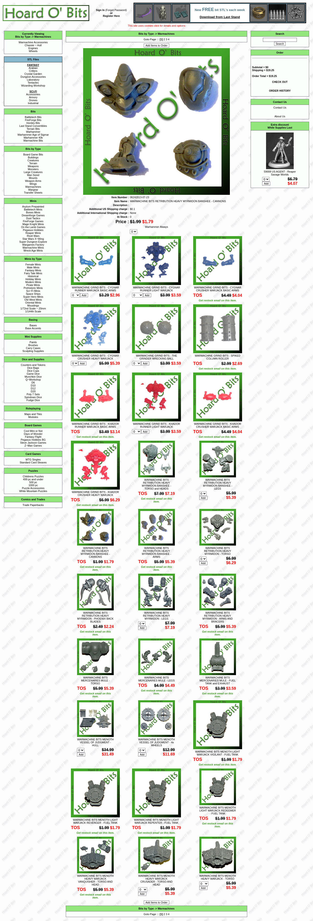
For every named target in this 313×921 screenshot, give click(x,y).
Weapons (33, 166)
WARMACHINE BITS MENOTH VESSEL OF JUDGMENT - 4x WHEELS (156, 742)
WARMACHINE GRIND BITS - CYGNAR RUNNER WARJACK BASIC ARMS (95, 289)
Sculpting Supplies (33, 351)
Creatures (33, 160)
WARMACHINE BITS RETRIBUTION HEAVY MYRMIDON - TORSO (217, 551)
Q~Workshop (33, 379)
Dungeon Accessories (33, 76)
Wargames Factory (33, 244)
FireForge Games (33, 221)
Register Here (111, 15)
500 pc (33, 482)
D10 (33, 385)
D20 (33, 391)
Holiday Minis (33, 279)
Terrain (33, 163)
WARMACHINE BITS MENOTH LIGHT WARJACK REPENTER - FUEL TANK (156, 821)
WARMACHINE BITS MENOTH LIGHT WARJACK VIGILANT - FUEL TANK (217, 753)
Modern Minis (33, 282)
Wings (33, 183)
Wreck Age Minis (33, 250)
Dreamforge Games (33, 215)
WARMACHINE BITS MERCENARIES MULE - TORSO (95, 680)
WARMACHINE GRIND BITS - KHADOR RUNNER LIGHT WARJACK (156, 425)
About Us (279, 116)
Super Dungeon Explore (33, 241)
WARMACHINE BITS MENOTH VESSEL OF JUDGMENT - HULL (95, 742)
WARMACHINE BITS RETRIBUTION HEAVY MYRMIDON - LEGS (156, 615)
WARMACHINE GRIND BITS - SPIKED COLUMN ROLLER (217, 357)
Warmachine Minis (33, 247)
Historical (33, 276)
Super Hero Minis (33, 296)
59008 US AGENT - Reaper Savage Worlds (280, 173)
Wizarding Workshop (33, 85)
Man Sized (33, 175)
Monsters (33, 169)
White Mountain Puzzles (33, 491)
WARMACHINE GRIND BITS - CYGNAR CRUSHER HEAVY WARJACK (95, 357)
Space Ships (33, 293)
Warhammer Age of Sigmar (33, 134)
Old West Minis (33, 299)
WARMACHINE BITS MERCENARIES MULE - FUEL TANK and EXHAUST (217, 680)
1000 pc (33, 485)
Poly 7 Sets (33, 394)
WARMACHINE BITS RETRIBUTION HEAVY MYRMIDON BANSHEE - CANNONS (95, 552)
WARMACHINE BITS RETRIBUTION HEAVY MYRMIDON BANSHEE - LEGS (217, 484)
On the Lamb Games (33, 227)
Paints (33, 342)
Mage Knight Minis (33, 224)
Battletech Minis (33, 209)
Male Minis (33, 267)
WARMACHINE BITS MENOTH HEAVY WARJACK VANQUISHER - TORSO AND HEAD (95, 880)
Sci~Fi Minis (33, 290)
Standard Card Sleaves (33, 462)
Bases (33, 325)
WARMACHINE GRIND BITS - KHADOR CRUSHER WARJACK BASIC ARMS (217, 425)
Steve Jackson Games (33, 442)
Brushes (33, 345)
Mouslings (33, 305)
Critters (33, 70)
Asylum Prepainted (33, 206)
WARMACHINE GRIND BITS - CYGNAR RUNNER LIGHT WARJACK (156, 289)
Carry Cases (33, 348)
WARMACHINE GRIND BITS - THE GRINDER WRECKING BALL (156, 357)
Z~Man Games (33, 445)
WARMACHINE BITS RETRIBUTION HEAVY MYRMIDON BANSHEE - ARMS (156, 552)
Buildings (33, 157)
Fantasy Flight (33, 436)
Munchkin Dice (33, 376)
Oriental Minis (33, 302)
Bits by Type (23, 36)
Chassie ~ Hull (33, 45)
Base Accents (33, 328)
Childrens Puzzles (33, 476)
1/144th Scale (33, 311)
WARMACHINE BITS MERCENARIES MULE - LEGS (156, 679)
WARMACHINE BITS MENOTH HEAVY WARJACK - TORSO (217, 877)
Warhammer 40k (33, 137)
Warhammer (33, 131)
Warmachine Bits (33, 140)
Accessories (33, 94)
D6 (33, 382)
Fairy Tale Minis (33, 273)
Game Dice (33, 373)
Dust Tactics (33, 218)
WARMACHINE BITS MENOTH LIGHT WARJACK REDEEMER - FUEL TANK (217, 810)
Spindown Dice (33, 397)
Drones (33, 100)
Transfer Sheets (33, 192)
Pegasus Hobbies (33, 230)
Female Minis (33, 264)
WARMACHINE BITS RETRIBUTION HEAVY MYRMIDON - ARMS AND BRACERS (217, 617)
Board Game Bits (33, 154)
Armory (33, 97)
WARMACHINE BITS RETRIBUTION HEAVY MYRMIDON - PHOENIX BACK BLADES (95, 617)
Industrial (33, 103)
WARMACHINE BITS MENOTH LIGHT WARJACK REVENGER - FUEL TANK (95, 821)
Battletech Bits (33, 117)
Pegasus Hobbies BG (33, 439)
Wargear (33, 189)
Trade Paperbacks (33, 505)
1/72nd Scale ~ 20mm (33, 308)
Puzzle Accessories (33, 488)
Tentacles (33, 82)
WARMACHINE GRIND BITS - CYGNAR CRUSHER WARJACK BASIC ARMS (217, 289)
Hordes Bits (33, 122)
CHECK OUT (280, 81)
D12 (33, 388)
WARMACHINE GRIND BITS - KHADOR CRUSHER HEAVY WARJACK (95, 493)
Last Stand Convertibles (33, 125)
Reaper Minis (33, 232)
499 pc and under (33, 479)
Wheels (33, 51)
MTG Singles (33, 459)
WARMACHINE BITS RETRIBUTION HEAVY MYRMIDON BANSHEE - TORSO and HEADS (156, 484)
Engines (33, 48)
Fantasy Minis (33, 270)
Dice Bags (33, 367)
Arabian (33, 67)
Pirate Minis (33, 285)
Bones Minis (33, 212)
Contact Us (279, 107)
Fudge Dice (33, 400)
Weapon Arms (33, 180)
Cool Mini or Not (33, 430)
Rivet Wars (33, 235)
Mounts (33, 177)
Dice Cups (33, 370)
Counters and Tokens (33, 364)
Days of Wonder (33, 433)
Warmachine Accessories (33, 42)
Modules (33, 417)
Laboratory (33, 79)
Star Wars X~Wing (33, 238)
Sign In (100, 10)
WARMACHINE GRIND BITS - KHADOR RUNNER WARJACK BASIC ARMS (95, 425)
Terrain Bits (33, 128)
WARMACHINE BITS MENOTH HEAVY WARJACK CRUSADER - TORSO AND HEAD (156, 880)
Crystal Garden (33, 73)
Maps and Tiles (33, 414)
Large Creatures (33, 172)
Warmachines (42, 36)
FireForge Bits (33, 120)
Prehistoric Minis (33, 287)
